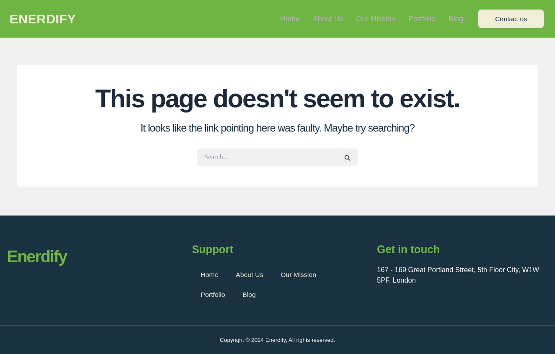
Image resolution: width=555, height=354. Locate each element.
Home (290, 19)
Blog (455, 19)
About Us (328, 19)
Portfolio (421, 19)
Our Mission (375, 19)
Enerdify (43, 20)
